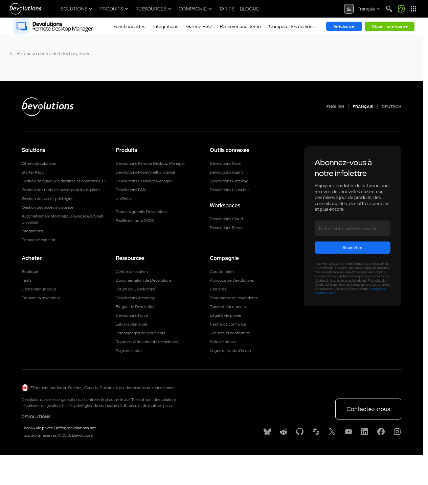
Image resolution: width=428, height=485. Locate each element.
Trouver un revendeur (41, 298)
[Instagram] (397, 432)
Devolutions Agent (226, 172)
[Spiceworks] (316, 432)
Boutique (30, 271)
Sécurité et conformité (230, 333)
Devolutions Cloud (226, 219)
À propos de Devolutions (232, 280)
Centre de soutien (132, 271)
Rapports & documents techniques (147, 341)
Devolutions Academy (135, 298)
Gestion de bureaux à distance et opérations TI (63, 181)
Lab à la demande (132, 324)
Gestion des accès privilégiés (47, 198)
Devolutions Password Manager (144, 181)
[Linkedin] (365, 432)
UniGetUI (124, 198)
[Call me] (401, 9)
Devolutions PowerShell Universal (145, 172)
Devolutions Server (227, 227)
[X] (332, 432)
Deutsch (391, 106)
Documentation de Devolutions (144, 280)
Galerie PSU (199, 26)
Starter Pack (33, 172)
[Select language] (369, 9)
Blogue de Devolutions (136, 306)
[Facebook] (381, 432)
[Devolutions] (25, 9)
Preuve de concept (38, 239)
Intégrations (165, 26)
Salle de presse (223, 341)
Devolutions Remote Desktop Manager (150, 163)
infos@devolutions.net (76, 428)
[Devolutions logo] (48, 106)
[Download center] (349, 9)
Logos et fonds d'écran (230, 350)
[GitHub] (300, 432)
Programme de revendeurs (234, 298)
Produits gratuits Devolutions (141, 211)
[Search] (389, 9)
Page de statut (129, 350)
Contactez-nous (368, 409)
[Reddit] (283, 432)
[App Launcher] (413, 9)
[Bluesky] (267, 432)
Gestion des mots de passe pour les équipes (61, 190)
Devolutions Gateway (229, 181)
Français (363, 106)
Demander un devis (39, 289)
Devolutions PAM (131, 190)
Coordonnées (222, 271)
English (335, 106)
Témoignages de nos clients (140, 333)
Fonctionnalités (129, 26)
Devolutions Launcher (229, 190)
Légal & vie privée (225, 315)
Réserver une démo (240, 26)
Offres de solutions (39, 163)
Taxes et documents (228, 306)
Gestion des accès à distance (47, 207)
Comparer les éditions (292, 26)
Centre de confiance (228, 324)
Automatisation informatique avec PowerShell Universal (62, 219)
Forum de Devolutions (135, 289)
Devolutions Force (132, 315)
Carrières (218, 289)
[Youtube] (348, 432)
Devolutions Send (225, 163)
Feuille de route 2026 (135, 220)
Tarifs (26, 280)
